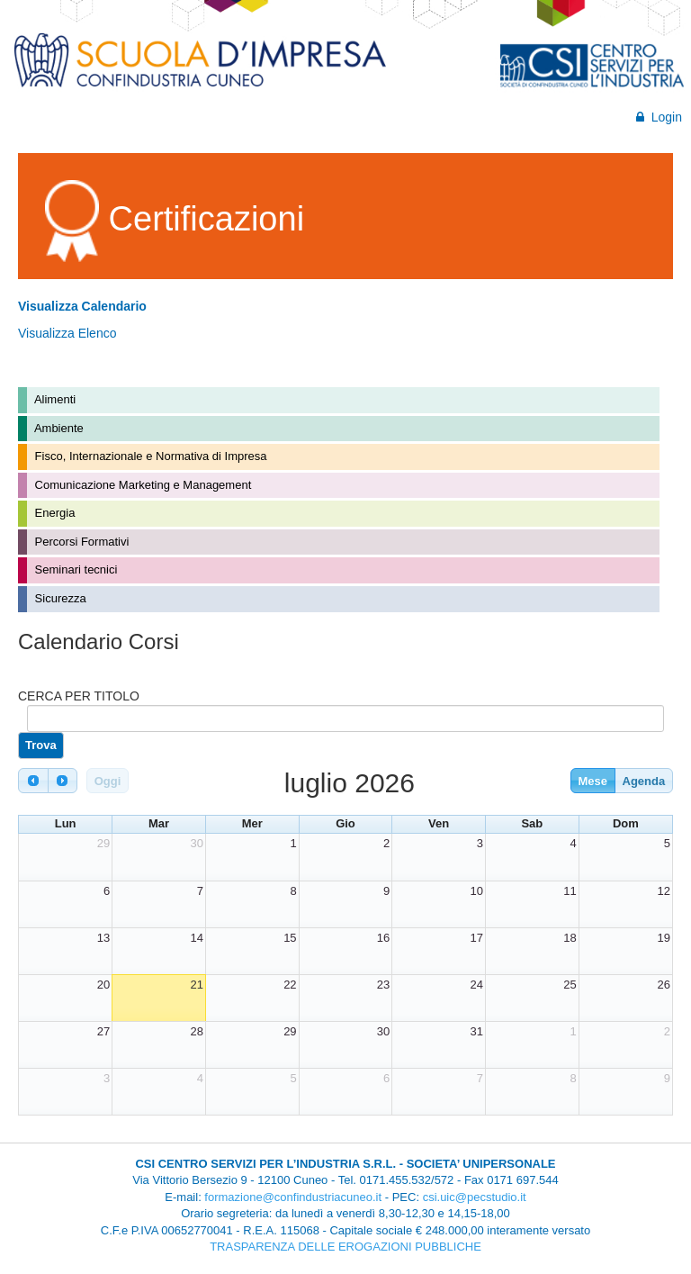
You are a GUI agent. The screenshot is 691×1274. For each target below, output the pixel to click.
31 (477, 1031)
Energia (53, 513)
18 (569, 937)
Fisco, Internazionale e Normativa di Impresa (149, 456)
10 (477, 891)
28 (196, 1031)
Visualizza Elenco (67, 333)
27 (103, 1031)
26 (664, 984)
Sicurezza (58, 598)
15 (289, 937)
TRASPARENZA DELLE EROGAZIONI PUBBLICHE (345, 1246)
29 (103, 843)
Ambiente (57, 428)
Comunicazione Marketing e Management (141, 485)
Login (659, 117)
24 (477, 984)
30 (196, 843)
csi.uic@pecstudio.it (474, 1197)
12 (664, 891)
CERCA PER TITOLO (78, 696)
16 (383, 937)
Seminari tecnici (74, 569)
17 (477, 937)
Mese (592, 781)
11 (569, 891)
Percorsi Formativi (80, 541)
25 (569, 984)
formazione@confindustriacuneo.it (292, 1197)
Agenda (644, 781)
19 (664, 937)
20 (103, 984)
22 (289, 984)
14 (196, 937)
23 (383, 984)
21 (196, 984)
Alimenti (53, 399)
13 (103, 937)
